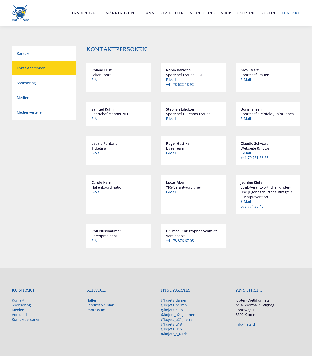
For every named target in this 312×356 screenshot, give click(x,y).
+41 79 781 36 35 (254, 157)
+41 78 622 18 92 (180, 84)
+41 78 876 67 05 (180, 240)
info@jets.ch (246, 324)
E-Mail (96, 79)
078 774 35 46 (252, 206)
